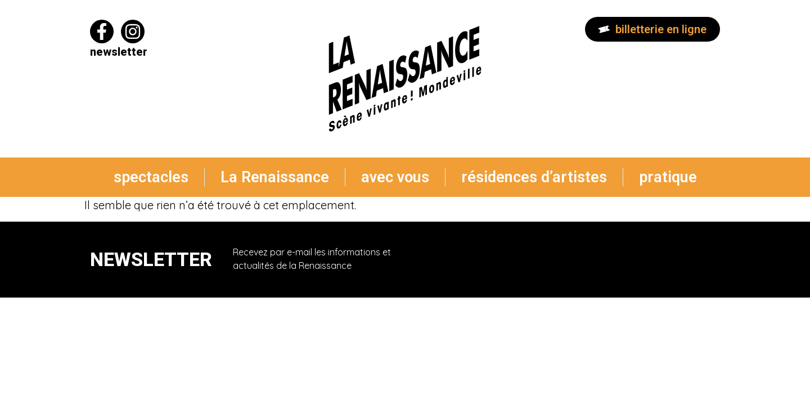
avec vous (395, 177)
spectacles (151, 177)
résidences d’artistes (534, 177)
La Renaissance (274, 177)
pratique (668, 177)
